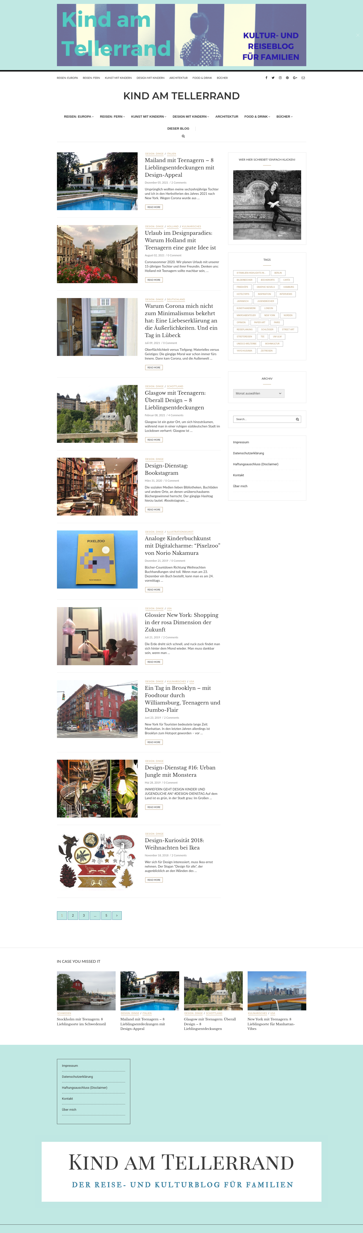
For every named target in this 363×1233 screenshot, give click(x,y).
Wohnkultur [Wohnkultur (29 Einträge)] (272, 343)
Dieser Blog (178, 128)
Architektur (178, 77)
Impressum (241, 442)
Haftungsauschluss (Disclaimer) (256, 464)
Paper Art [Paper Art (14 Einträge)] (259, 322)
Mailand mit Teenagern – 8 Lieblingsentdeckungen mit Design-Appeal (180, 167)
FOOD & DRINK (202, 77)
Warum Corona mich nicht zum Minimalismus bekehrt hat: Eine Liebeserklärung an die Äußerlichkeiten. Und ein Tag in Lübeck (181, 320)
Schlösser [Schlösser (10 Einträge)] (267, 329)
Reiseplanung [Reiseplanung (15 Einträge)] (245, 329)
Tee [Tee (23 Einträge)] (262, 336)
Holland (173, 226)
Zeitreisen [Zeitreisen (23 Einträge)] (267, 351)
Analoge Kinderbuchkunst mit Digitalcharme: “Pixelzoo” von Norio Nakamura (182, 546)
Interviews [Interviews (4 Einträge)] (286, 294)
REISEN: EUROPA (67, 77)
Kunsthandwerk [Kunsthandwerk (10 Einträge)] (246, 308)
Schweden (64, 1013)
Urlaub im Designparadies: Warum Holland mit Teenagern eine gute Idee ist (180, 240)
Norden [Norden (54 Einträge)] (288, 315)
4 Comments (175, 415)
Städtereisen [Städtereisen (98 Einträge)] (244, 336)
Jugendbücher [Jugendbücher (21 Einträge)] (265, 301)
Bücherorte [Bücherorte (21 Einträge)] (268, 280)
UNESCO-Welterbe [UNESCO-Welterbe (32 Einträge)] (247, 343)
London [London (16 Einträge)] (268, 308)
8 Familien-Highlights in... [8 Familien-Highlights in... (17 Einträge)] (251, 273)
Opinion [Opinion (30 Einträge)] (241, 322)
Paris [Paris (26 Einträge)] (277, 322)
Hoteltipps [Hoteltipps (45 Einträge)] (243, 294)
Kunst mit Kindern (118, 77)
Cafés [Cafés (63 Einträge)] (286, 280)
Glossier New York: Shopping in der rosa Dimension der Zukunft (182, 622)
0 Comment (175, 255)
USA (169, 608)
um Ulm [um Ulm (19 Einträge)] (277, 336)
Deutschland (176, 299)
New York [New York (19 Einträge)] (269, 315)
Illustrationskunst (180, 531)
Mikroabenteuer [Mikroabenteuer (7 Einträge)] (246, 315)
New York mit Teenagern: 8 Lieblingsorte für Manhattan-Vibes (271, 1024)
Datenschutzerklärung (248, 453)
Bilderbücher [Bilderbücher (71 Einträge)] (245, 280)
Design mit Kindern (151, 77)
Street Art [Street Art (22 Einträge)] (288, 329)
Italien (171, 153)
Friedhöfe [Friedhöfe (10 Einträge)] (242, 287)
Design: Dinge (154, 153)
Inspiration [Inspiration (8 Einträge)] (264, 294)
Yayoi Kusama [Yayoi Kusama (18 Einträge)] (244, 351)
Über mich (240, 486)
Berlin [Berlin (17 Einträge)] (278, 273)
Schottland (175, 386)
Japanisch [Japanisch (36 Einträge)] (243, 301)
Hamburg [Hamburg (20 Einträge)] (288, 287)
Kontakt (238, 475)
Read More (154, 207)
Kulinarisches (191, 226)
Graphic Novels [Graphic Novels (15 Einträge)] (266, 287)
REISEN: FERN (91, 77)
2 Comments (178, 182)
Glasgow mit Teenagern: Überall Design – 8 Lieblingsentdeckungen (175, 400)
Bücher (222, 77)
